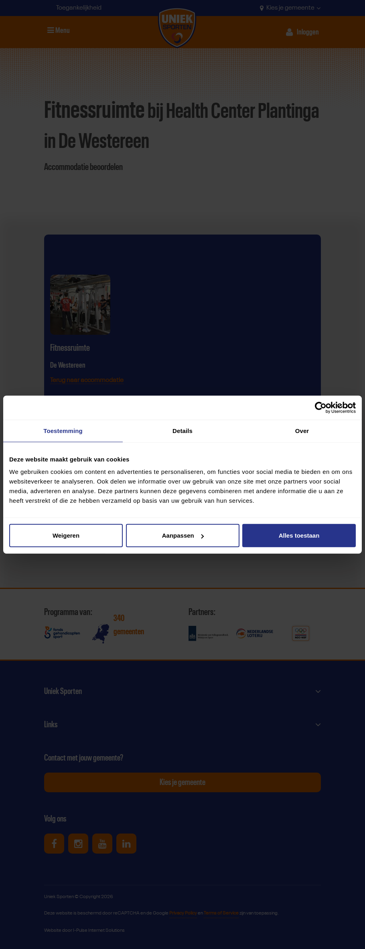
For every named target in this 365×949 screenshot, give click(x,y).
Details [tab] (182, 430)
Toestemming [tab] (63, 430)
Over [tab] (302, 430)
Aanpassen (183, 535)
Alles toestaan (299, 535)
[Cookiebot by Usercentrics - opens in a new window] (321, 407)
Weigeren (66, 535)
